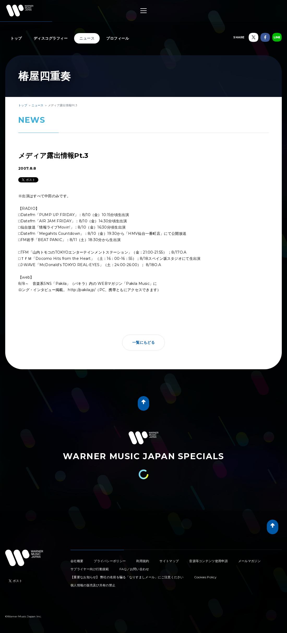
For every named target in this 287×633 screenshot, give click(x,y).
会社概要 (76, 561)
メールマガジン (249, 561)
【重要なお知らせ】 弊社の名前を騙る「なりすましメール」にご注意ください (127, 577)
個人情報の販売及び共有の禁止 (92, 585)
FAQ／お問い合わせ (134, 569)
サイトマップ (169, 561)
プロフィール (117, 38)
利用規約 (142, 561)
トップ (16, 38)
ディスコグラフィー (51, 38)
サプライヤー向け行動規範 (89, 569)
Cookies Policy (205, 577)
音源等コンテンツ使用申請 (208, 561)
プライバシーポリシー (110, 561)
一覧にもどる (143, 342)
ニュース (86, 38)
